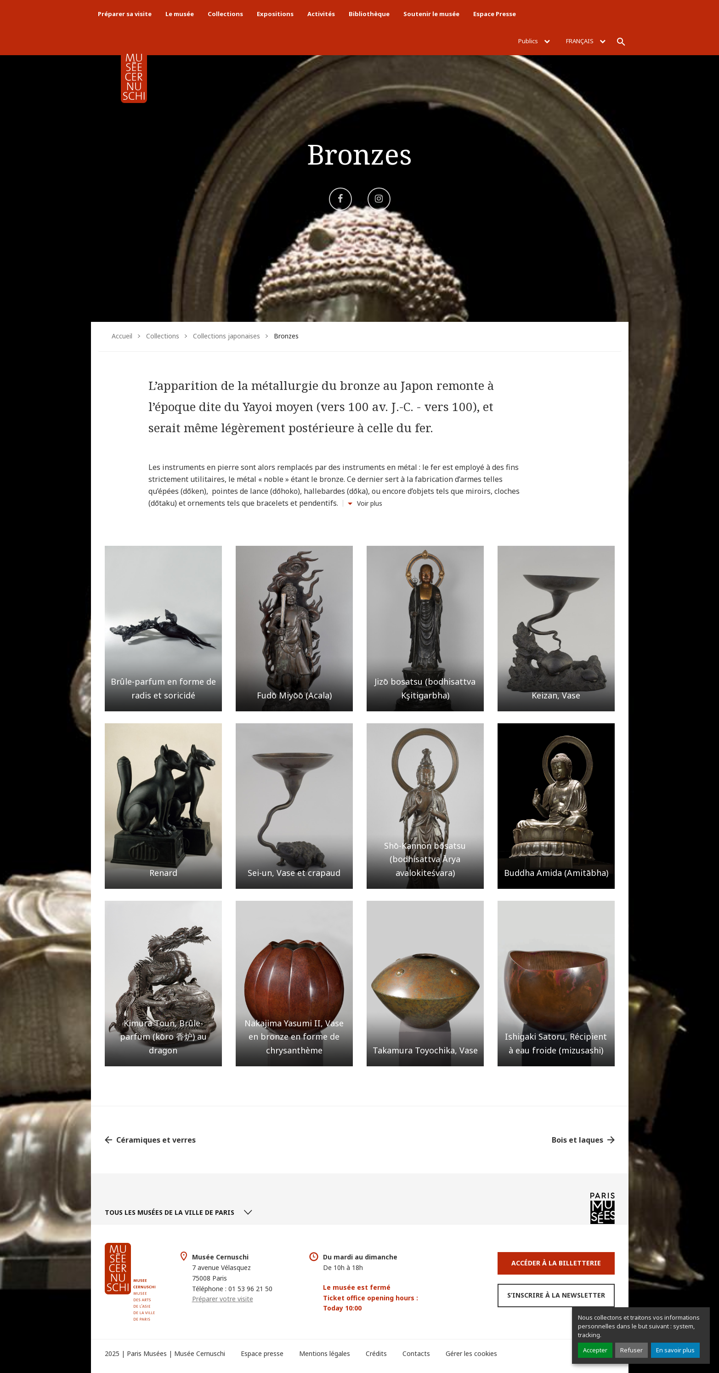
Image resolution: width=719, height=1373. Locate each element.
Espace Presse (494, 14)
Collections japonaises (226, 336)
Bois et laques (577, 1140)
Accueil (122, 336)
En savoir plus (675, 1350)
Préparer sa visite (125, 14)
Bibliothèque (369, 14)
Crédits (376, 1353)
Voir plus (369, 503)
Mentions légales (324, 1353)
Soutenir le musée (431, 14)
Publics (534, 41)
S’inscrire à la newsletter (556, 1295)
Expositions (275, 14)
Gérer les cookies (471, 1353)
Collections (225, 14)
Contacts (416, 1353)
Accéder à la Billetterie (556, 1263)
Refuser (631, 1350)
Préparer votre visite (222, 1298)
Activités (321, 14)
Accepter (595, 1350)
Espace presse (262, 1353)
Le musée (179, 14)
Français (586, 41)
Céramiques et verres (156, 1140)
